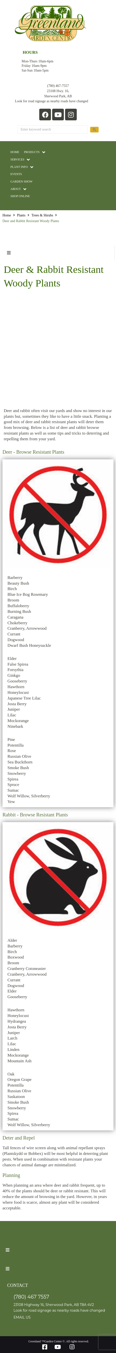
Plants (21, 215)
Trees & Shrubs (42, 215)
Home (6, 215)
